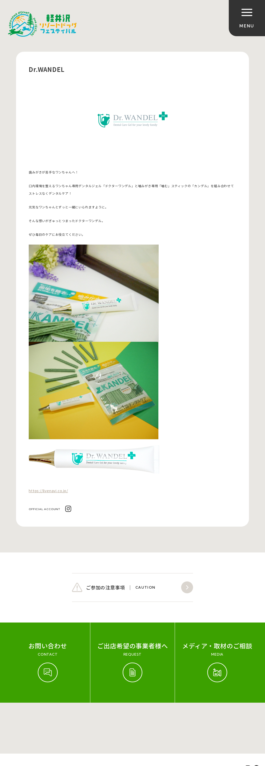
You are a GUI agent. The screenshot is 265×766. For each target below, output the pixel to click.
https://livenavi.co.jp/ (48, 490)
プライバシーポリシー (143, 718)
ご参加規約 (14, 718)
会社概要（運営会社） (99, 718)
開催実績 (38, 718)
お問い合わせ (63, 718)
